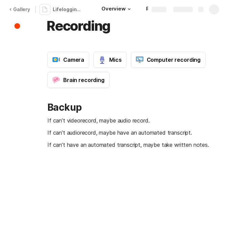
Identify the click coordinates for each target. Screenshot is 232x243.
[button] (129, 9)
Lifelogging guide (69, 9)
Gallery (19, 9)
